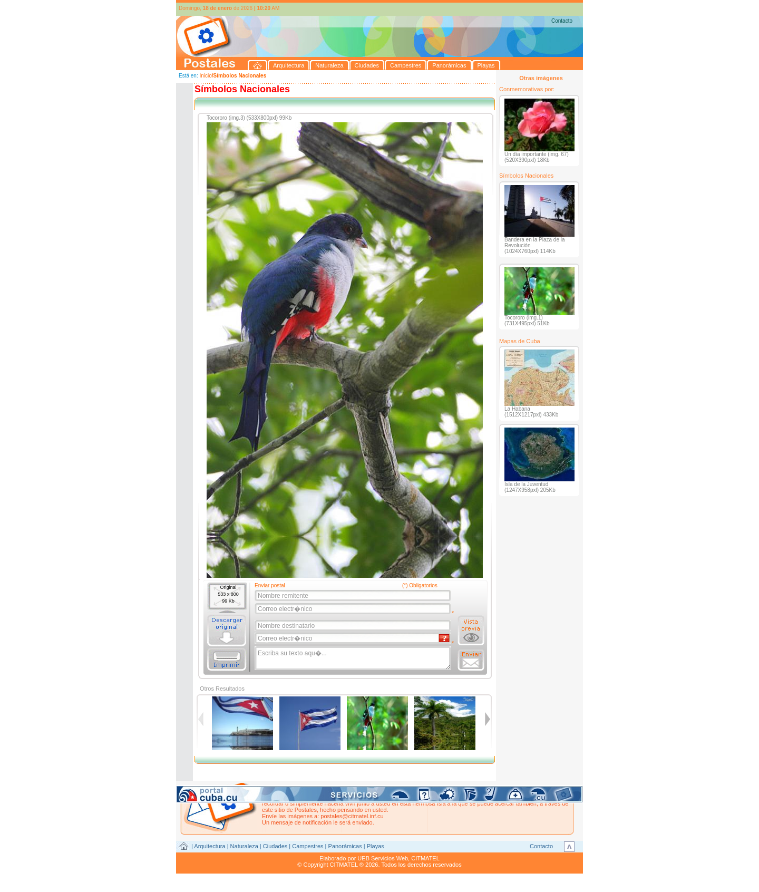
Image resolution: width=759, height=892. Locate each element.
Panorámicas (345, 846)
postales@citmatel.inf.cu (351, 816)
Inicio (205, 76)
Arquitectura (209, 846)
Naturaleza (244, 846)
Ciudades (275, 846)
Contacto (561, 21)
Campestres (307, 846)
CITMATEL (425, 858)
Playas (375, 846)
